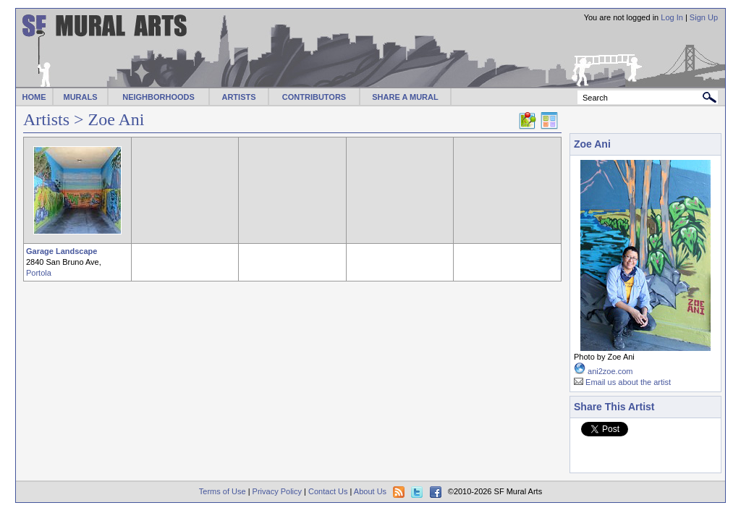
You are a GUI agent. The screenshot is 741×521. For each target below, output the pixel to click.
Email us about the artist (628, 382)
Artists (46, 119)
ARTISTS (238, 97)
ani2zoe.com (610, 371)
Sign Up (704, 17)
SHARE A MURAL (405, 97)
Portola (38, 272)
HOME (34, 97)
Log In (672, 17)
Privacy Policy (277, 491)
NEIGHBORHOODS (158, 97)
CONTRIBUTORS (314, 97)
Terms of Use (222, 491)
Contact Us (327, 491)
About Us (370, 491)
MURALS (80, 97)
